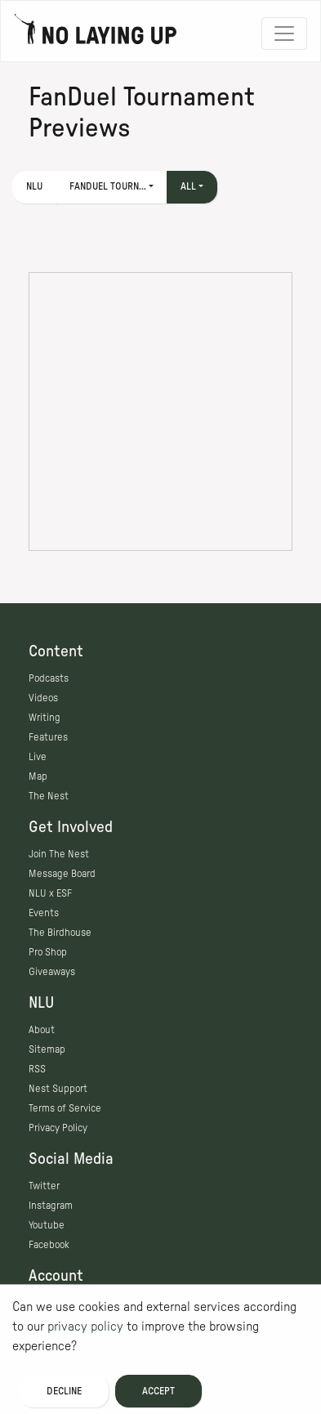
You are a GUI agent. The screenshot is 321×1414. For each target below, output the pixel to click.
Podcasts (49, 678)
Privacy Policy (58, 1128)
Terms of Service (65, 1108)
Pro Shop (48, 952)
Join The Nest (59, 854)
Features (48, 737)
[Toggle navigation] (284, 33)
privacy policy (85, 1326)
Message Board (62, 874)
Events (44, 913)
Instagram (51, 1205)
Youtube (47, 1225)
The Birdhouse (60, 932)
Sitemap (47, 1049)
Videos (43, 698)
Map (38, 776)
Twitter (44, 1186)
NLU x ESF (50, 893)
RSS (37, 1069)
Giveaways (52, 972)
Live (38, 757)
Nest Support (58, 1089)
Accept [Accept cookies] (158, 1391)
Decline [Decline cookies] (64, 1391)
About (42, 1030)
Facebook (49, 1245)
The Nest (49, 796)
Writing (44, 718)
